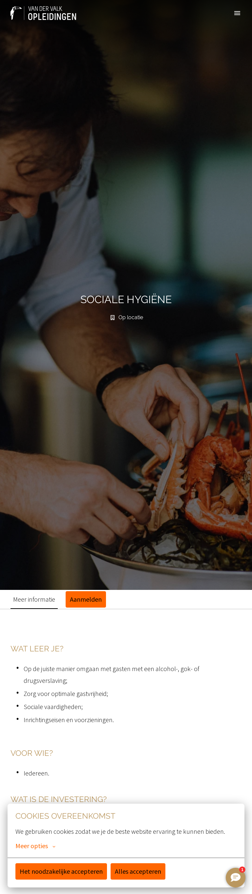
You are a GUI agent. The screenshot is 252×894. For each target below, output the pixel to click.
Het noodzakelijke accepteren (61, 871)
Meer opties (35, 846)
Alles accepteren (138, 871)
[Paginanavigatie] (237, 13)
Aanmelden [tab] (86, 599)
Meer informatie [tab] (34, 599)
